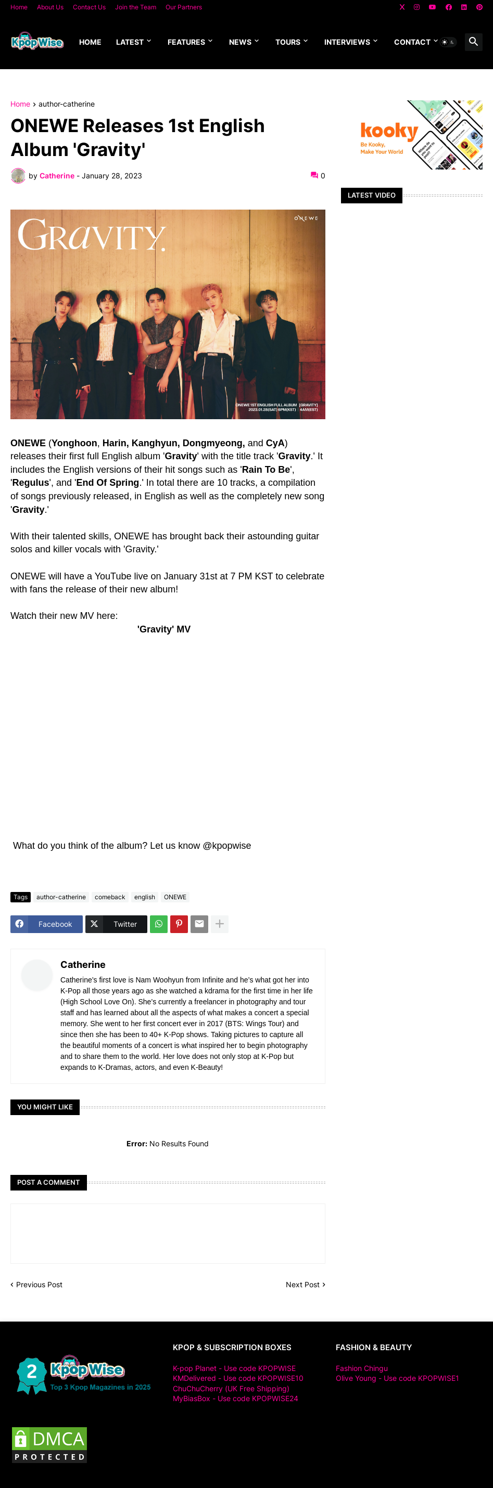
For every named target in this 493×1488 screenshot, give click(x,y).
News (240, 41)
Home (19, 7)
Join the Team (135, 7)
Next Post (303, 1284)
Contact (412, 41)
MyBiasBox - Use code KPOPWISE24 (235, 1398)
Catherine (83, 964)
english (144, 897)
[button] (448, 42)
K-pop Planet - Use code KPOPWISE (234, 1368)
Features (186, 41)
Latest (130, 41)
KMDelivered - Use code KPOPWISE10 (238, 1378)
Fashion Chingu (362, 1368)
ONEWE (175, 897)
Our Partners (184, 7)
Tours (287, 41)
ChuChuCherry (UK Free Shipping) (231, 1388)
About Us (50, 7)
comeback (110, 897)
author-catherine (67, 104)
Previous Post (39, 1284)
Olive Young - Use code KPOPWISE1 (397, 1378)
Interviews (347, 41)
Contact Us (89, 7)
